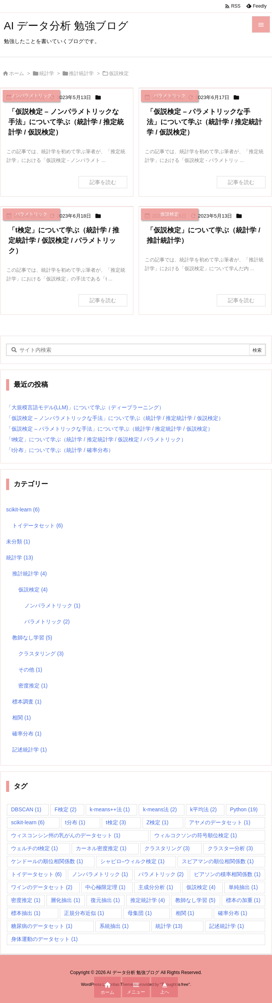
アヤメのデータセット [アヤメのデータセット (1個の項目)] (219, 822)
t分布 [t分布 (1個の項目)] (75, 822)
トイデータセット (37, 525)
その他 (30, 670)
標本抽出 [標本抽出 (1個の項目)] (25, 913)
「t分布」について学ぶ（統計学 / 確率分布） (60, 450)
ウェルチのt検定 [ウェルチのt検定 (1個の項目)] (34, 848)
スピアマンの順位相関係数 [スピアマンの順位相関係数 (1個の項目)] (218, 861)
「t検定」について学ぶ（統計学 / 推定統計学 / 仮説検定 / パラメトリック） (63, 240)
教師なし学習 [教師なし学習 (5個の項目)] (195, 900)
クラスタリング (41, 654)
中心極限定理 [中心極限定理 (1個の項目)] (105, 887)
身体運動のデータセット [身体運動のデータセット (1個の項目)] (44, 939)
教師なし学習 (32, 637)
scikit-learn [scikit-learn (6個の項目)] (28, 822)
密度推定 (33, 686)
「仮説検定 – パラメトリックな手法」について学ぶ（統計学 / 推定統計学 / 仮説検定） (204, 122)
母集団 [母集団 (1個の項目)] (140, 913)
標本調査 (27, 702)
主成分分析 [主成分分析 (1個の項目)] (155, 887)
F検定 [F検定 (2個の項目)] (65, 809)
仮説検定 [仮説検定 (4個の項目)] (201, 887)
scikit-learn (23, 509)
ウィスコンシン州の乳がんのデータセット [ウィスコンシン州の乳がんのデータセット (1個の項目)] (65, 835)
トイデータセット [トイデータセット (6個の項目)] (36, 874)
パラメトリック (47, 621)
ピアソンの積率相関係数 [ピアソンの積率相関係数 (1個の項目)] (227, 874)
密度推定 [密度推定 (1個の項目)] (25, 900)
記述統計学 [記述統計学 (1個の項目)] (226, 926)
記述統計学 (29, 750)
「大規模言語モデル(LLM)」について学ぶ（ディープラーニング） (85, 407)
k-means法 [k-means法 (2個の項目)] (160, 809)
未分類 (18, 541)
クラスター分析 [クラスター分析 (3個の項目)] (230, 848)
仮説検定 (33, 589)
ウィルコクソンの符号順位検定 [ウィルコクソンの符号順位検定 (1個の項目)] (195, 835)
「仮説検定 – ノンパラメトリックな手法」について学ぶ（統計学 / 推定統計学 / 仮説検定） (66, 122)
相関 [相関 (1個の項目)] (185, 913)
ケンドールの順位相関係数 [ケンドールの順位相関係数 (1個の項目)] (47, 861)
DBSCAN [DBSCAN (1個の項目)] (26, 809)
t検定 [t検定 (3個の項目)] (116, 822)
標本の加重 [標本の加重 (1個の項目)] (243, 900)
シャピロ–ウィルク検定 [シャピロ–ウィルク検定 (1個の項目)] (132, 861)
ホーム (16, 73)
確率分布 (27, 734)
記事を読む (103, 182)
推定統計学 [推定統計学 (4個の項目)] (147, 900)
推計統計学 (81, 73)
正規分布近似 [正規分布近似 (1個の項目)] (84, 913)
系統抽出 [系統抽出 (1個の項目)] (114, 926)
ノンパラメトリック (52, 605)
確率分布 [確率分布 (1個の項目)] (232, 913)
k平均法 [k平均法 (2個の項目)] (203, 809)
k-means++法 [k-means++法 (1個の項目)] (110, 809)
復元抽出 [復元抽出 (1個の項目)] (105, 900)
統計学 (46, 73)
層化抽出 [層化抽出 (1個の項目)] (65, 900)
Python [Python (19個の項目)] (244, 809)
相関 (21, 718)
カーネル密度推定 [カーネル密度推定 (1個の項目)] (101, 848)
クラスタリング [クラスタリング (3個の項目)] (167, 848)
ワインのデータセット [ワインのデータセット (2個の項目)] (41, 887)
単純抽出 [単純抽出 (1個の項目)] (243, 887)
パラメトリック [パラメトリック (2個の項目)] (161, 874)
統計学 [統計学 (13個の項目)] (168, 926)
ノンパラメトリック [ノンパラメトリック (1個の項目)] (100, 874)
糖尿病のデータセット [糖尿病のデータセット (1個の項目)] (41, 926)
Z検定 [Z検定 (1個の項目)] (158, 822)
